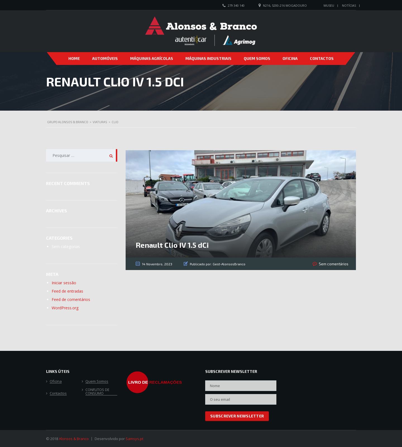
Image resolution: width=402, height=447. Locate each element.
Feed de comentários (71, 299)
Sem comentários (334, 264)
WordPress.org (65, 307)
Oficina (290, 58)
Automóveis (105, 58)
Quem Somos (257, 58)
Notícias (349, 5)
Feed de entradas (67, 291)
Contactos (322, 58)
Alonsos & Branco (74, 438)
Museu (329, 5)
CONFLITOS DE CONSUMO (97, 391)
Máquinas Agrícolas (151, 58)
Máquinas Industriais (208, 58)
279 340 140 (236, 5)
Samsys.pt (134, 438)
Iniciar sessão (64, 282)
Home (74, 58)
